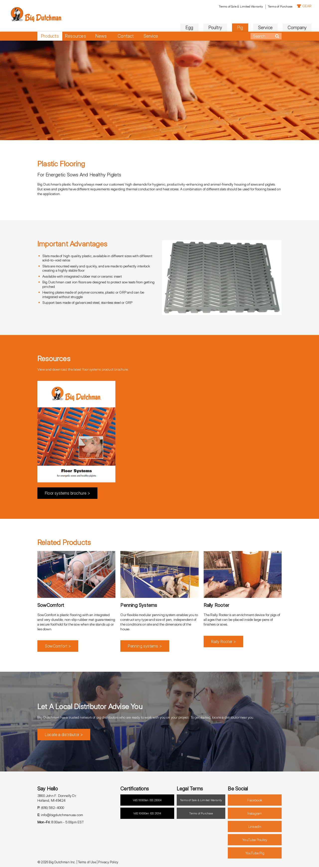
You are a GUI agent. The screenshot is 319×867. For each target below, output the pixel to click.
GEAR (274, 6)
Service (235, 27)
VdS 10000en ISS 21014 (147, 813)
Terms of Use (87, 862)
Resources (75, 36)
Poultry (185, 27)
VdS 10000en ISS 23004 (147, 800)
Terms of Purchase (250, 6)
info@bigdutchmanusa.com (60, 815)
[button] (168, 277)
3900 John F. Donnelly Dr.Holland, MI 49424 (57, 797)
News (101, 36)
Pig (210, 27)
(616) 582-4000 (50, 807)
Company (267, 27)
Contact (126, 36)
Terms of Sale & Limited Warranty (211, 6)
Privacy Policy (108, 862)
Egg (159, 27)
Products (50, 36)
